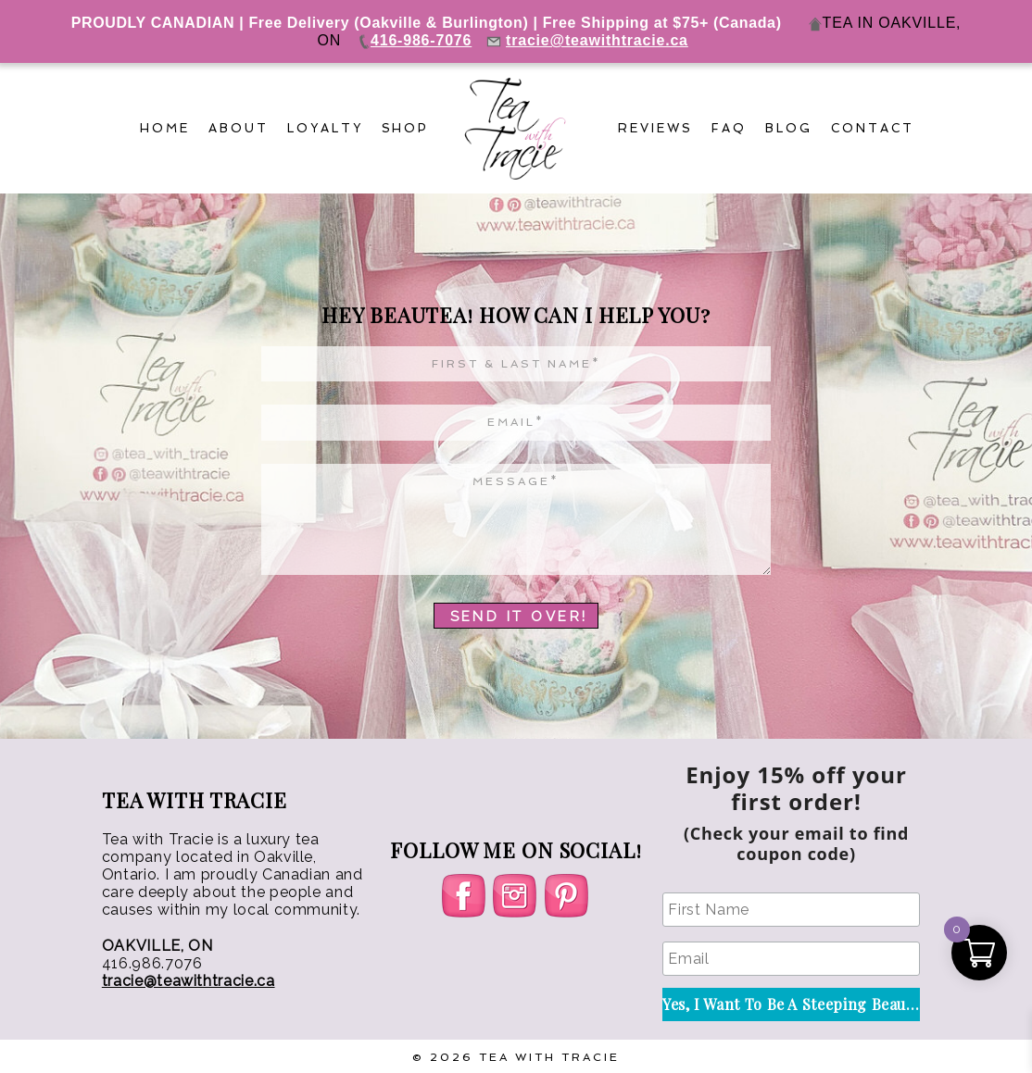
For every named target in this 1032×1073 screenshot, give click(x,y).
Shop (406, 128)
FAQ (729, 128)
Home (165, 128)
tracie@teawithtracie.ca (188, 981)
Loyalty (325, 128)
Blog (788, 128)
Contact (872, 128)
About (238, 128)
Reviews (655, 128)
